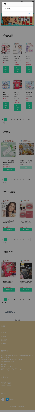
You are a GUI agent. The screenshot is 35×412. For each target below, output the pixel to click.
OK (29, 14)
